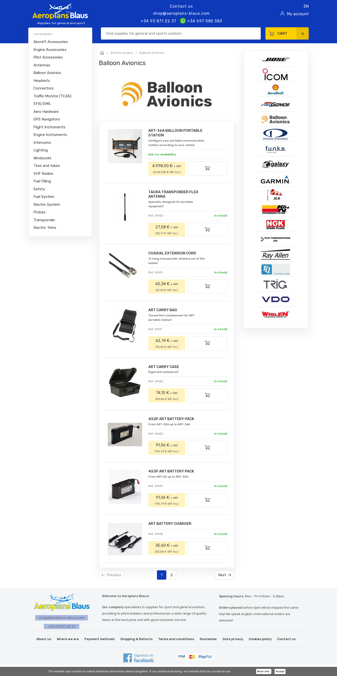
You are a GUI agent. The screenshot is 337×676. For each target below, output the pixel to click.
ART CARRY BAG (165, 311)
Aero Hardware (46, 111)
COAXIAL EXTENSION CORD (175, 254)
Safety (39, 189)
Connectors (43, 88)
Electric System (46, 204)
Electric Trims (44, 227)
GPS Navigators (46, 119)
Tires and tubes (46, 165)
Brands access (122, 53)
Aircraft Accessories (50, 42)
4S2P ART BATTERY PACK (174, 421)
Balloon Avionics (47, 73)
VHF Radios (43, 173)
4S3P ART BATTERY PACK (174, 473)
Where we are (68, 639)
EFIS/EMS (41, 104)
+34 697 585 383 (201, 21)
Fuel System (43, 196)
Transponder (44, 220)
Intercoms (42, 142)
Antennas (41, 65)
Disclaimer (208, 639)
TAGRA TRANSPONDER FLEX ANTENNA (176, 195)
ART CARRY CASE (166, 368)
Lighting (40, 150)
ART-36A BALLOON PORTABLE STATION (178, 133)
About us (43, 639)
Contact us (181, 6)
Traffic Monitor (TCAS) (52, 96)
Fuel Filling (42, 181)
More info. (263, 671)
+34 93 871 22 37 (158, 21)
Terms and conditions (176, 639)
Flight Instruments (49, 127)
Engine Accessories (49, 49)
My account (298, 14)
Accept (280, 671)
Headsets (41, 80)
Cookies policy (260, 639)
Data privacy (233, 639)
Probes (39, 212)
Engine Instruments (50, 134)
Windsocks (42, 158)
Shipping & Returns (136, 639)
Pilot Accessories (48, 57)
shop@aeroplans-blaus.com (181, 13)
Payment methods (99, 639)
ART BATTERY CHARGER (172, 526)
